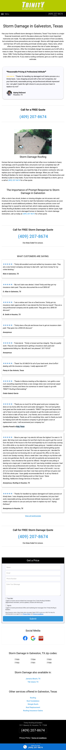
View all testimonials (33, 513)
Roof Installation (33, 698)
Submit (33, 615)
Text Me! (10, 595)
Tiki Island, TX (33, 678)
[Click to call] (33, 747)
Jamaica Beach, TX (33, 675)
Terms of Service (49, 742)
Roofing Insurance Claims (33, 707)
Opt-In (9, 602)
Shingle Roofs (33, 701)
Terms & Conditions (38, 610)
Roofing (33, 694)
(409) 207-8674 (55, 14)
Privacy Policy (26, 610)
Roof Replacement (33, 704)
